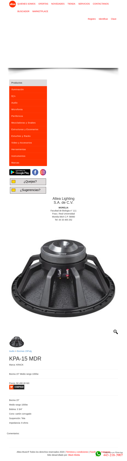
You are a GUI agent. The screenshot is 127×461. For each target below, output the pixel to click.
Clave (113, 19)
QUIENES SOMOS (26, 4)
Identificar (103, 19)
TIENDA (71, 4)
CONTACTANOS (101, 4)
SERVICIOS (84, 4)
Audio (12, 351)
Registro (92, 19)
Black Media (74, 455)
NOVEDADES (57, 4)
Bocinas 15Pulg (24, 351)
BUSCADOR (23, 11)
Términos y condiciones (77, 452)
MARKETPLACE (40, 11)
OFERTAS (43, 4)
